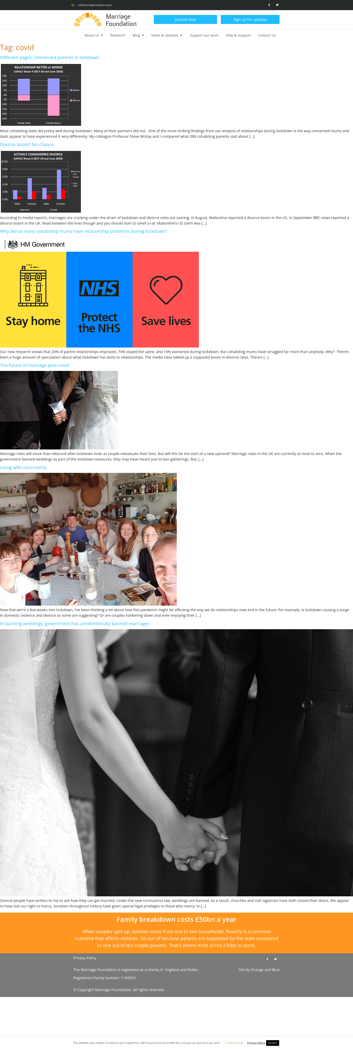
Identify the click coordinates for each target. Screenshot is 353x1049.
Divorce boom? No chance (27, 144)
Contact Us (267, 35)
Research (117, 35)
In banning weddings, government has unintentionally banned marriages (75, 623)
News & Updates (166, 35)
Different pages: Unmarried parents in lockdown (49, 57)
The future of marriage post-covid (34, 365)
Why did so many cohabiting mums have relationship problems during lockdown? (83, 231)
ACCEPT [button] (272, 1043)
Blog (138, 35)
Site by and (259, 969)
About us (94, 35)
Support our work (204, 35)
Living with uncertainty (23, 467)
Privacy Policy (84, 957)
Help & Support (238, 35)
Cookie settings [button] (234, 1043)
